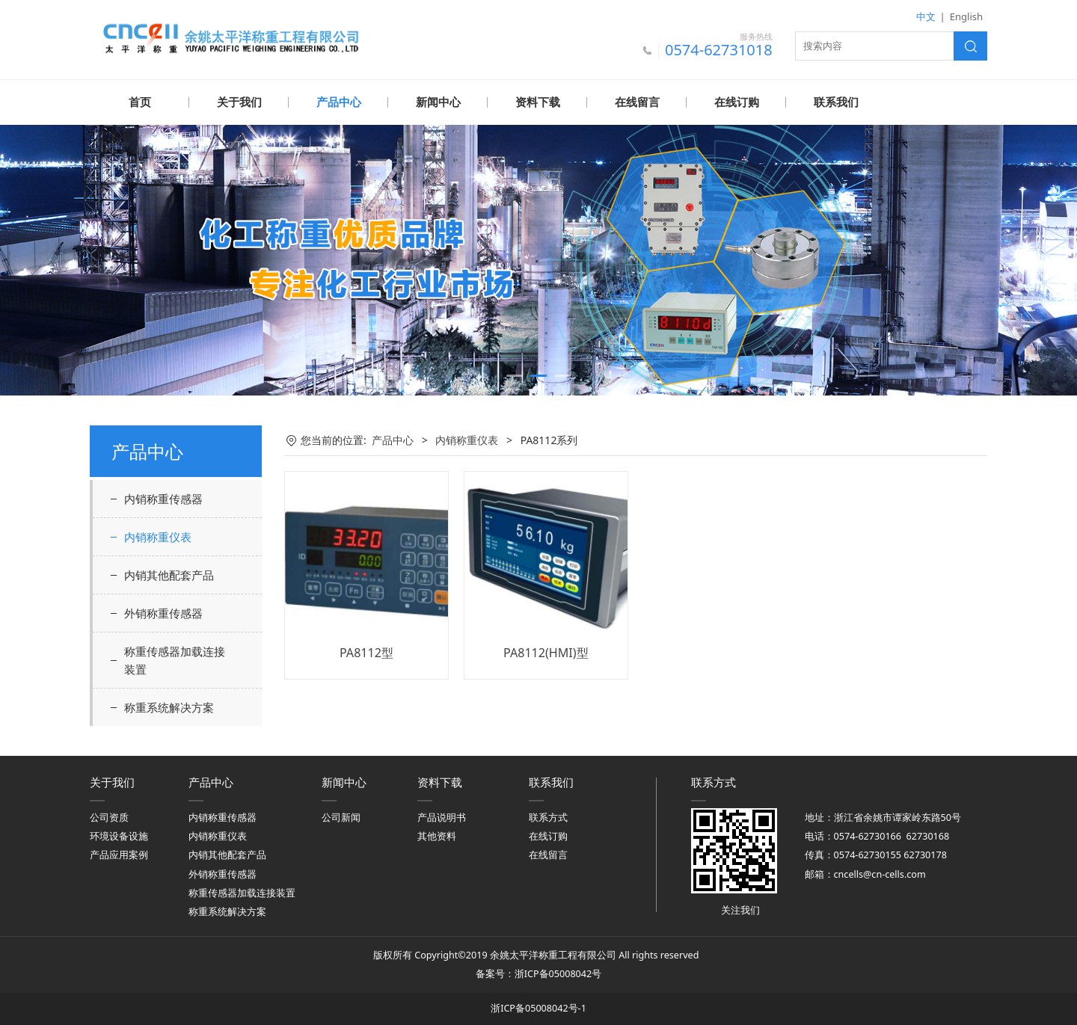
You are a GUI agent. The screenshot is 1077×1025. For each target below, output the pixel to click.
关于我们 (239, 102)
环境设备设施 (119, 835)
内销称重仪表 (157, 536)
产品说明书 (441, 816)
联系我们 (836, 102)
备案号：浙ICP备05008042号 (538, 973)
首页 (140, 102)
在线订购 (736, 102)
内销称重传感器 (163, 497)
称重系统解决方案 (169, 706)
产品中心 (338, 102)
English (966, 16)
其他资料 (436, 835)
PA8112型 (366, 652)
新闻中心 (438, 102)
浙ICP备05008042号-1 (538, 1007)
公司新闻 (341, 816)
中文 (926, 16)
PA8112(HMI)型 (546, 652)
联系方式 (548, 816)
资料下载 (537, 102)
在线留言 (637, 102)
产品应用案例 (119, 854)
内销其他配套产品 (169, 574)
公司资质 (109, 816)
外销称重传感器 (163, 612)
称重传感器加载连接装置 (174, 659)
